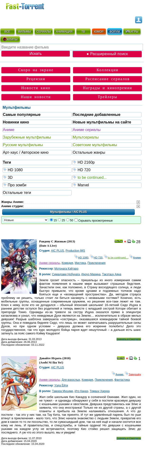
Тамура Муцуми (62, 391)
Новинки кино (16, 122)
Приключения (97, 263)
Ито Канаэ (81, 391)
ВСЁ (7, 31)
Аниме (8, 130)
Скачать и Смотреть (129, 339)
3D (37, 177)
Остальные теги (17, 193)
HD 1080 (37, 169)
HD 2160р (107, 162)
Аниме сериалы (86, 130)
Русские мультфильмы (23, 145)
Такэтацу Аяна (111, 274)
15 (55, 220)
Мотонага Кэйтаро (66, 268)
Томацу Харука (100, 391)
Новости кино (36, 88)
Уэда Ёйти (61, 385)
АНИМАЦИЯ (64, 31)
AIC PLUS (57, 250)
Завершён (133, 374)
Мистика (80, 263)
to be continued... (107, 177)
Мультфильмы (17, 107)
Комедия (67, 263)
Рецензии (35, 79)
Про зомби (37, 185)
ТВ (83, 31)
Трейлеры (107, 97)
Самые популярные (22, 115)
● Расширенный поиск (107, 54)
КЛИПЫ (10, 39)
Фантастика (122, 379)
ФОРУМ (114, 31)
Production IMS (75, 250)
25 (63, 220)
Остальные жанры (89, 152)
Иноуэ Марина (91, 274)
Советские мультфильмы (95, 145)
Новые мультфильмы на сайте (102, 122)
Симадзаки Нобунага (66, 274)
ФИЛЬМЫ (24, 31)
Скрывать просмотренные (95, 220)
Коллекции (107, 70)
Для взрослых (71, 379)
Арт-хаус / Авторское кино (25, 152)
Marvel (107, 185)
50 (71, 220)
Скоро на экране (36, 70)
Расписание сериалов (107, 79)
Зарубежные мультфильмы (27, 137)
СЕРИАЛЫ (44, 31)
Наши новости (36, 97)
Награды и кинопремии (107, 88)
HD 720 (107, 169)
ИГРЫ (131, 31)
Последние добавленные (96, 115)
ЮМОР (98, 31)
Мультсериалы (85, 137)
